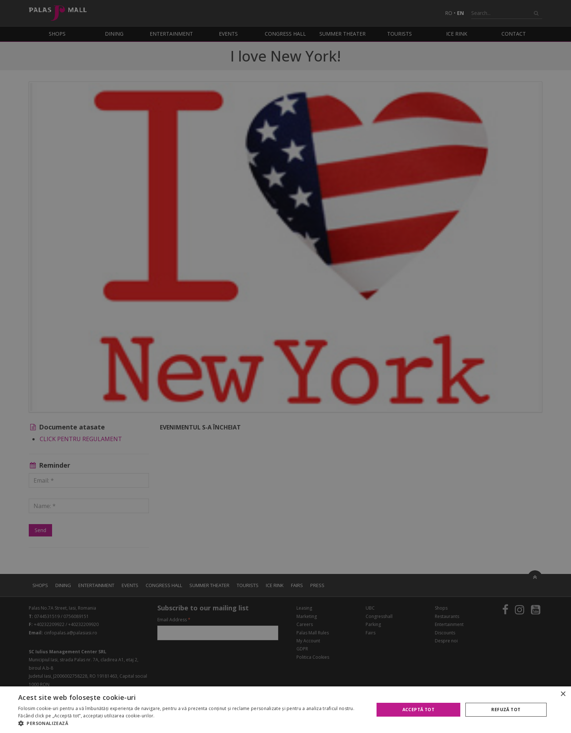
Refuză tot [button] (505, 709)
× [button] (563, 694)
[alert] (285, 366)
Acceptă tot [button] (418, 709)
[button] (190, 724)
